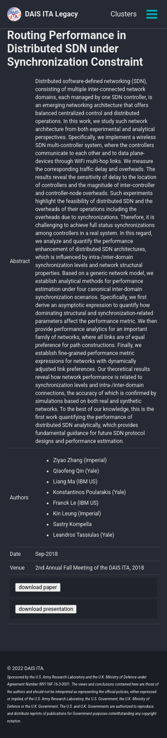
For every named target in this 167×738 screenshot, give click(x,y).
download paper (38, 587)
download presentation (46, 609)
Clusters (123, 14)
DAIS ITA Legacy (51, 14)
